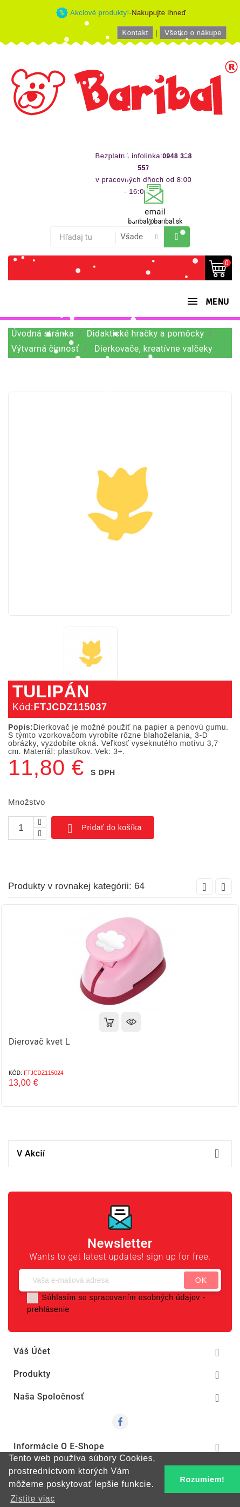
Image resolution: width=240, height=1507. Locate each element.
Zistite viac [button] (32, 1498)
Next (223, 886)
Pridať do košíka (103, 829)
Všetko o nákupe (193, 33)
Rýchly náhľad (131, 1022)
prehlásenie (48, 1309)
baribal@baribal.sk (155, 221)
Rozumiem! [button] (202, 1479)
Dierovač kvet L (39, 1042)
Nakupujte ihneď (159, 13)
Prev (204, 886)
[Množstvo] (21, 828)
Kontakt (135, 33)
